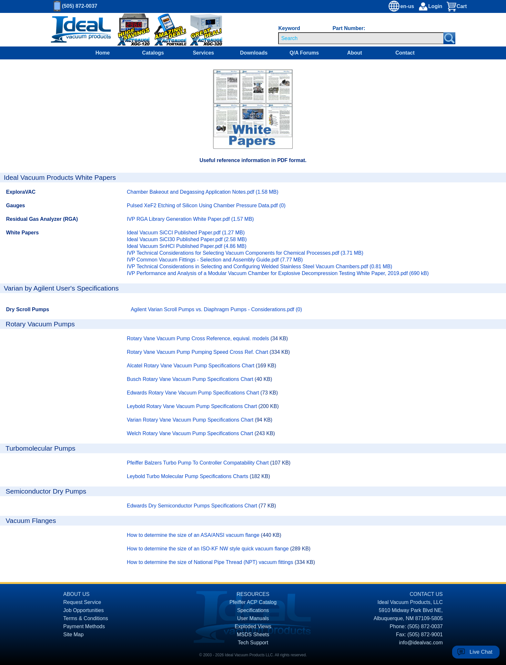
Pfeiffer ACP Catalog (253, 602)
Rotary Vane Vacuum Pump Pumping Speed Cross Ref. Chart (198, 352)
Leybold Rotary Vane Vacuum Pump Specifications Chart (192, 406)
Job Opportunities (83, 610)
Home (103, 53)
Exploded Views (253, 626)
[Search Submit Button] (449, 38)
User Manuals (253, 618)
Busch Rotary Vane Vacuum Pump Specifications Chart (191, 379)
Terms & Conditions (85, 618)
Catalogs (153, 53)
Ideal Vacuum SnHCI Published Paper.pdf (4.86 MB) (187, 246)
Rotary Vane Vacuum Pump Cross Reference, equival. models (198, 338)
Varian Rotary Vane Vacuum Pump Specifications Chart (191, 420)
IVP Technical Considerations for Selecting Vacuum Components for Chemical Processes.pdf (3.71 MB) (245, 253)
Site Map (73, 634)
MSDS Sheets (253, 634)
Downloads (254, 53)
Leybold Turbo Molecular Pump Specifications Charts (188, 476)
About (354, 53)
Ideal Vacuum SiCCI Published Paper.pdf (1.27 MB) (186, 232)
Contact (405, 53)
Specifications (253, 610)
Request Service (82, 602)
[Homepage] (81, 29)
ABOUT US (76, 594)
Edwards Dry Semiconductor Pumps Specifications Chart (192, 505)
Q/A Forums (304, 53)
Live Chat (481, 652)
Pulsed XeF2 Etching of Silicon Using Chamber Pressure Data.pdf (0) (206, 205)
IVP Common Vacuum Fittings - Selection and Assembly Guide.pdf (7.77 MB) (215, 259)
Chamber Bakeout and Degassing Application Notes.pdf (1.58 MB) (202, 192)
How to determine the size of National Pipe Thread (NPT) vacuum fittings (211, 562)
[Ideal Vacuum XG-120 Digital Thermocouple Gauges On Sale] (129, 30)
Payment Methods (84, 626)
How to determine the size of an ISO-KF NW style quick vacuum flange (208, 548)
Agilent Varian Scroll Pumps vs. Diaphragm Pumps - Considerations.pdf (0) (216, 309)
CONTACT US (426, 594)
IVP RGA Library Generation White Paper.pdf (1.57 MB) (190, 219)
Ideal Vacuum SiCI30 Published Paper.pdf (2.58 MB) (187, 239)
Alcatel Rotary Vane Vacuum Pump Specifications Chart (191, 365)
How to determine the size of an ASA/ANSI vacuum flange (194, 535)
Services (203, 53)
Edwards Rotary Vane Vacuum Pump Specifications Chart (193, 392)
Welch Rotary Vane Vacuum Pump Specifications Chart (191, 433)
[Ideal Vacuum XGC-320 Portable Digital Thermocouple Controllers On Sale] (200, 30)
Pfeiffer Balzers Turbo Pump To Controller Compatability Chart (198, 463)
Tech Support (253, 642)
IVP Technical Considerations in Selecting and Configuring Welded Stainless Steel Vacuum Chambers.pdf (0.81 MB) (259, 266)
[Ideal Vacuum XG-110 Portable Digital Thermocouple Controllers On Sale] (167, 30)
